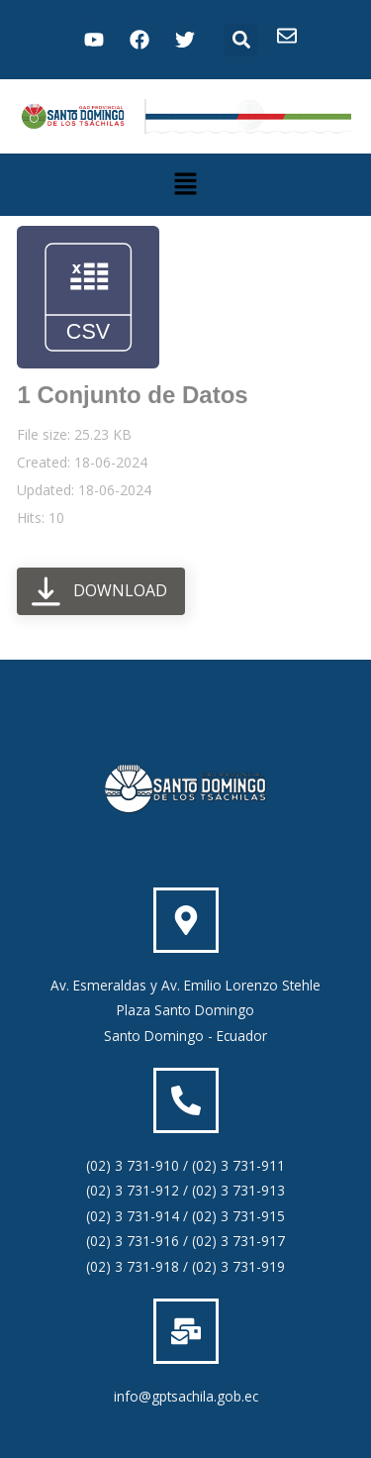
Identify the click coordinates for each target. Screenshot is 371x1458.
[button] (241, 40)
